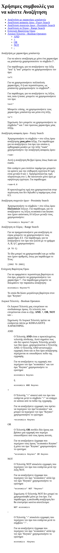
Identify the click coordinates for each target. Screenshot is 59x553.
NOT (16, 45)
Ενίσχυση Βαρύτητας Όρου (21, 31)
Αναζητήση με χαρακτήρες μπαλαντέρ (27, 19)
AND (16, 36)
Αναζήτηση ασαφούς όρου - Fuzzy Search (29, 22)
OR (15, 42)
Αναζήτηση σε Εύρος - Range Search (26, 28)
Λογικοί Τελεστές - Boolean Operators (27, 33)
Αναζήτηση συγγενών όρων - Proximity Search (31, 25)
